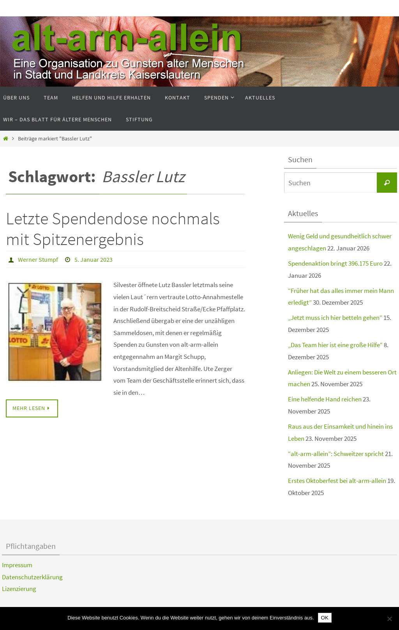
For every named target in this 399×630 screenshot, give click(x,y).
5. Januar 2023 (93, 259)
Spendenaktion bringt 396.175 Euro (335, 263)
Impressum (17, 565)
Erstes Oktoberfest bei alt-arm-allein (337, 480)
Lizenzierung (19, 588)
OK (324, 618)
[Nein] (389, 619)
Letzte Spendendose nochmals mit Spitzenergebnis (113, 229)
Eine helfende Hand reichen (325, 399)
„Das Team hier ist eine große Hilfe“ (335, 345)
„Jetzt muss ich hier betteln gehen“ (335, 317)
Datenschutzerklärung (32, 577)
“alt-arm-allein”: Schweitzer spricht (336, 453)
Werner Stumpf (38, 259)
